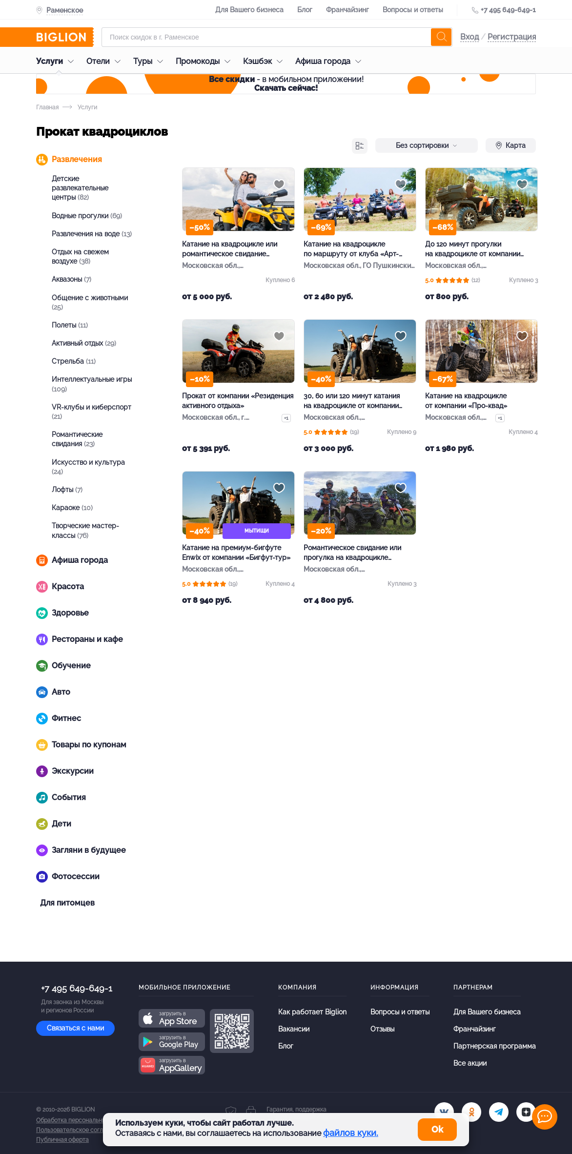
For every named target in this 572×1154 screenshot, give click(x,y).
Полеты (70, 325)
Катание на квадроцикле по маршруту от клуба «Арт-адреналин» (351, 249)
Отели (105, 61)
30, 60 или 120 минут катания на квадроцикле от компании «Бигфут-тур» (352, 401)
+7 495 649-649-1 (508, 10)
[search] (441, 37)
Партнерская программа (494, 1046)
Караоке (72, 508)
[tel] (499, 1112)
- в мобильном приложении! (286, 84)
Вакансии (293, 1029)
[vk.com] (444, 1112)
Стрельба (74, 361)
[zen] (526, 1112)
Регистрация (512, 36)
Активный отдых (84, 343)
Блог (304, 10)
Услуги (57, 61)
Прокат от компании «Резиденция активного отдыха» (237, 401)
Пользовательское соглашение (80, 1130)
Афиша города (330, 61)
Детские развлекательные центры (80, 188)
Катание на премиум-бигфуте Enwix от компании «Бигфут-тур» (236, 552)
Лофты (67, 490)
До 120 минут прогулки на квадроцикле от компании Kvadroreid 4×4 (472, 249)
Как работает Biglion (312, 1012)
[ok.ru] (471, 1112)
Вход (469, 36)
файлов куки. (350, 1133)
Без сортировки (426, 145)
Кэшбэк (265, 61)
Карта (511, 145)
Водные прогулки (87, 216)
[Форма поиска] (277, 37)
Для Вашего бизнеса (249, 10)
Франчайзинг (347, 10)
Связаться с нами (75, 1028)
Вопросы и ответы (413, 10)
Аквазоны (71, 279)
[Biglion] (65, 37)
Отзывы (382, 1029)
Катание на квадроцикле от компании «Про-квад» (466, 401)
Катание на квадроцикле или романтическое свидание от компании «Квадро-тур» (229, 249)
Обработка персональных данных (83, 1120)
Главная (47, 107)
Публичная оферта (62, 1139)
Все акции (470, 1063)
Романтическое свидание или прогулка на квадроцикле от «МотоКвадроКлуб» (352, 553)
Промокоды (205, 61)
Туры (150, 61)
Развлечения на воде (92, 234)
